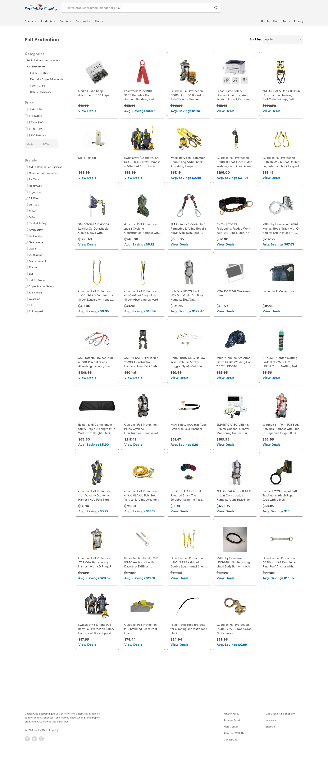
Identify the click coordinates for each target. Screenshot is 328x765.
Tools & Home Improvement (42, 60)
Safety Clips (37, 85)
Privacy (298, 21)
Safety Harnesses (40, 92)
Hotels (99, 21)
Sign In (265, 21)
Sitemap (270, 737)
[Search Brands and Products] (216, 7)
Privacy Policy (231, 724)
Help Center (231, 737)
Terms (287, 21)
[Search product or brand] (141, 7)
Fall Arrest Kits (39, 73)
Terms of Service (233, 730)
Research (271, 730)
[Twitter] (34, 749)
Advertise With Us (234, 743)
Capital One (230, 750)
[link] (41, 7)
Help (276, 21)
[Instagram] (41, 749)
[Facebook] (27, 749)
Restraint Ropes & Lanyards (46, 79)
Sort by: (256, 39)
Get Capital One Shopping (281, 724)
